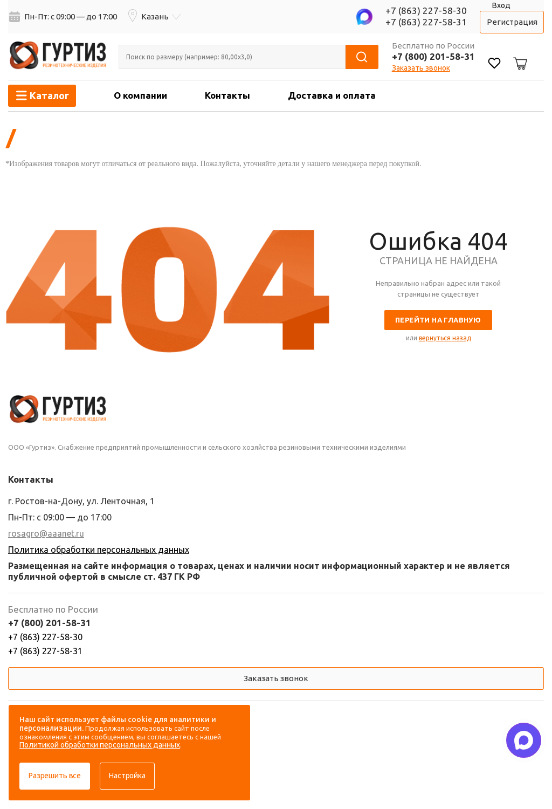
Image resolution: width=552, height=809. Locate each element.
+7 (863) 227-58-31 (426, 22)
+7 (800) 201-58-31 (433, 56)
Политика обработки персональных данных (98, 549)
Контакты (227, 95)
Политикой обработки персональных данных (99, 745)
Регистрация (512, 21)
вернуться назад (445, 337)
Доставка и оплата (332, 95)
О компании (140, 95)
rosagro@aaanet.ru (46, 533)
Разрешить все (55, 775)
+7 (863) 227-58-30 (426, 10)
